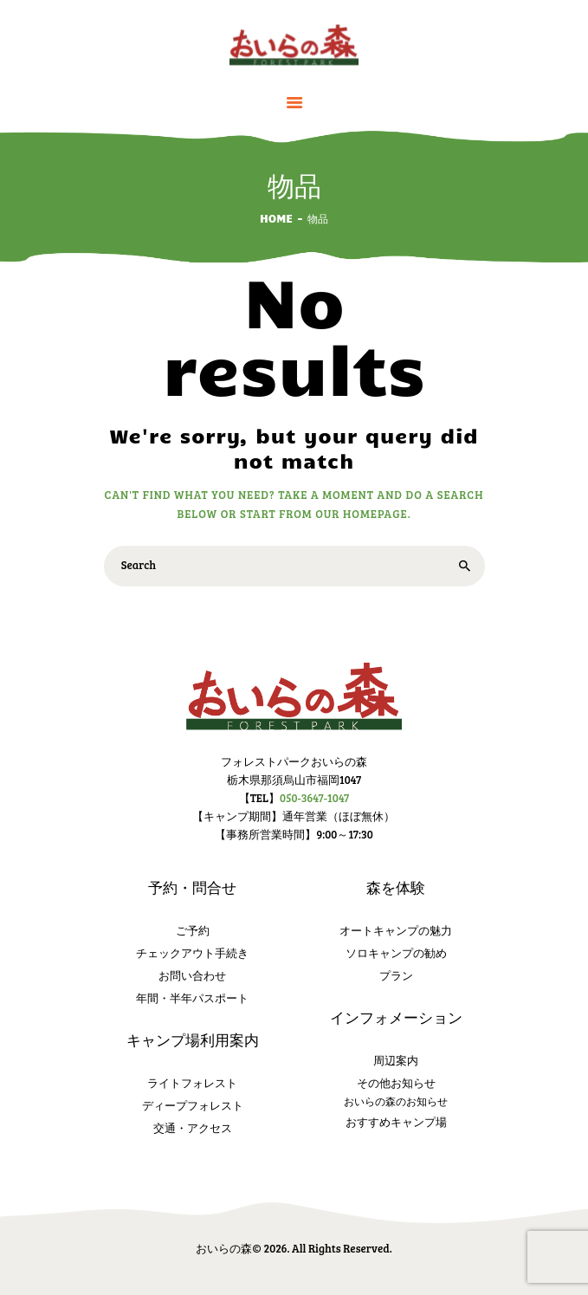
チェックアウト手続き (192, 953)
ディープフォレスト (192, 1105)
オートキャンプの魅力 (395, 930)
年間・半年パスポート (192, 998)
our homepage (361, 513)
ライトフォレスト (192, 1083)
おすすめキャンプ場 (396, 1122)
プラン (396, 975)
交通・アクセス (192, 1128)
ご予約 (193, 930)
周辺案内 (395, 1060)
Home (276, 218)
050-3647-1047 (314, 798)
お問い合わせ (192, 975)
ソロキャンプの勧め (396, 953)
